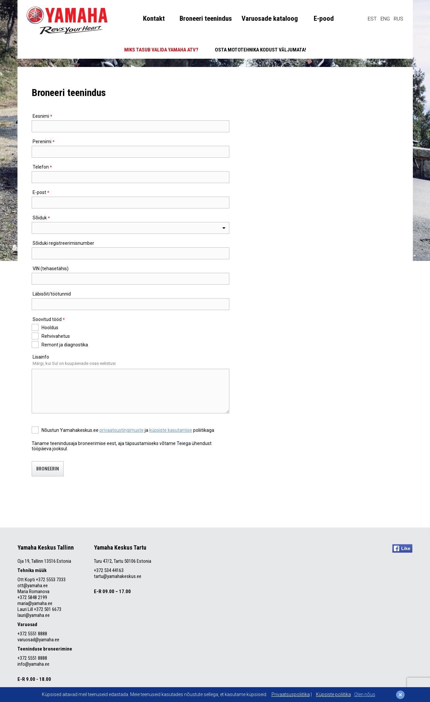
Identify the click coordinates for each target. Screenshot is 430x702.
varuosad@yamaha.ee (38, 640)
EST (372, 19)
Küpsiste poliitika (333, 694)
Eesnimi (41, 116)
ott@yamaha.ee (32, 586)
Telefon (41, 167)
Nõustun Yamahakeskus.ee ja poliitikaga (128, 430)
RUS (398, 19)
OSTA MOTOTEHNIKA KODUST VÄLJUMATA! (260, 50)
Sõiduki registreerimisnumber (63, 243)
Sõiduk (40, 217)
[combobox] (130, 228)
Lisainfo (41, 357)
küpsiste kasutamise (170, 430)
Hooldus (50, 327)
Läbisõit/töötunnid (52, 294)
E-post (39, 192)
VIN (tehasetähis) (51, 268)
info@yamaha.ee (33, 664)
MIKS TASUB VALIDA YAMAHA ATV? (161, 50)
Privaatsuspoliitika (291, 694)
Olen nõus (364, 694)
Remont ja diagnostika (65, 344)
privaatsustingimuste (122, 430)
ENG (385, 19)
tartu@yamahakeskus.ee (117, 576)
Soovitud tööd (47, 319)
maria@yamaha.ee (34, 603)
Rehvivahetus (56, 336)
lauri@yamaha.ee (33, 615)
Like (402, 548)
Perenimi (42, 141)
